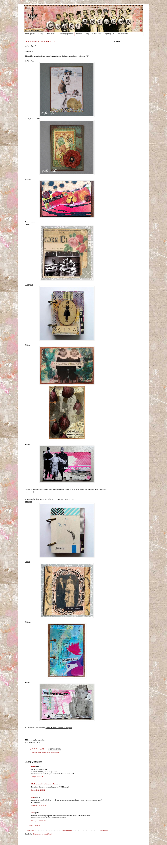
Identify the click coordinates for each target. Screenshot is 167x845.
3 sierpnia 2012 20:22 (38, 790)
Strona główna (30, 34)
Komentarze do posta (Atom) (42, 834)
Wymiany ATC (109, 34)
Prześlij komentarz (35, 825)
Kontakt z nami (123, 34)
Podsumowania (46, 752)
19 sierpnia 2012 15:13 (38, 821)
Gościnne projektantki (66, 34)
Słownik (79, 34)
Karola (33, 766)
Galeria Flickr (96, 34)
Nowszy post (30, 830)
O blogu (40, 34)
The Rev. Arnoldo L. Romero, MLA (43, 784)
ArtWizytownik (36, 752)
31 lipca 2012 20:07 (37, 777)
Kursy (87, 34)
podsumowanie (55, 752)
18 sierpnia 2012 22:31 (38, 805)
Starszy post (104, 830)
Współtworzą (51, 34)
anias (33, 797)
